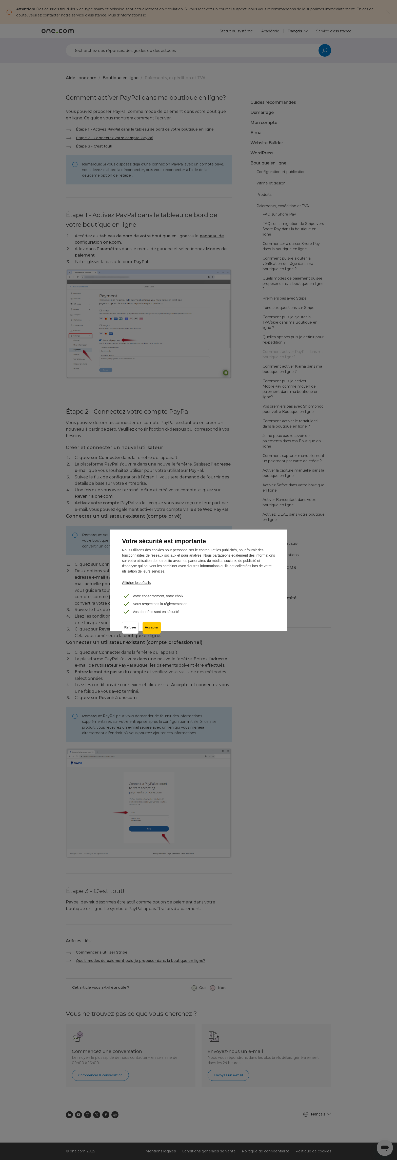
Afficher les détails (136, 583)
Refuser (130, 627)
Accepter (151, 627)
